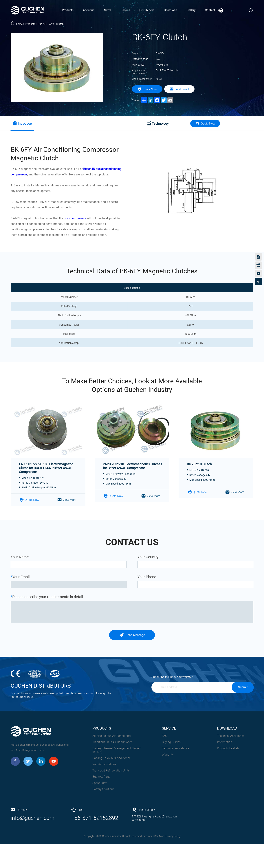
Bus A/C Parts (46, 24)
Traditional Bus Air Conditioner (112, 742)
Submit (242, 687)
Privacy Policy (173, 836)
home (19, 24)
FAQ (164, 736)
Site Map (159, 836)
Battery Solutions (103, 789)
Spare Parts (99, 783)
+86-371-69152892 (94, 818)
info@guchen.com (32, 818)
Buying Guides (171, 742)
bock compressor (75, 218)
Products (30, 24)
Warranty (168, 754)
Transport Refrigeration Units (111, 770)
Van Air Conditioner (104, 764)
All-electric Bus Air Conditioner (111, 736)
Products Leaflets (228, 748)
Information (224, 742)
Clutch (60, 24)
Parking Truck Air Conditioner (111, 758)
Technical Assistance (175, 748)
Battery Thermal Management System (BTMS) (116, 750)
